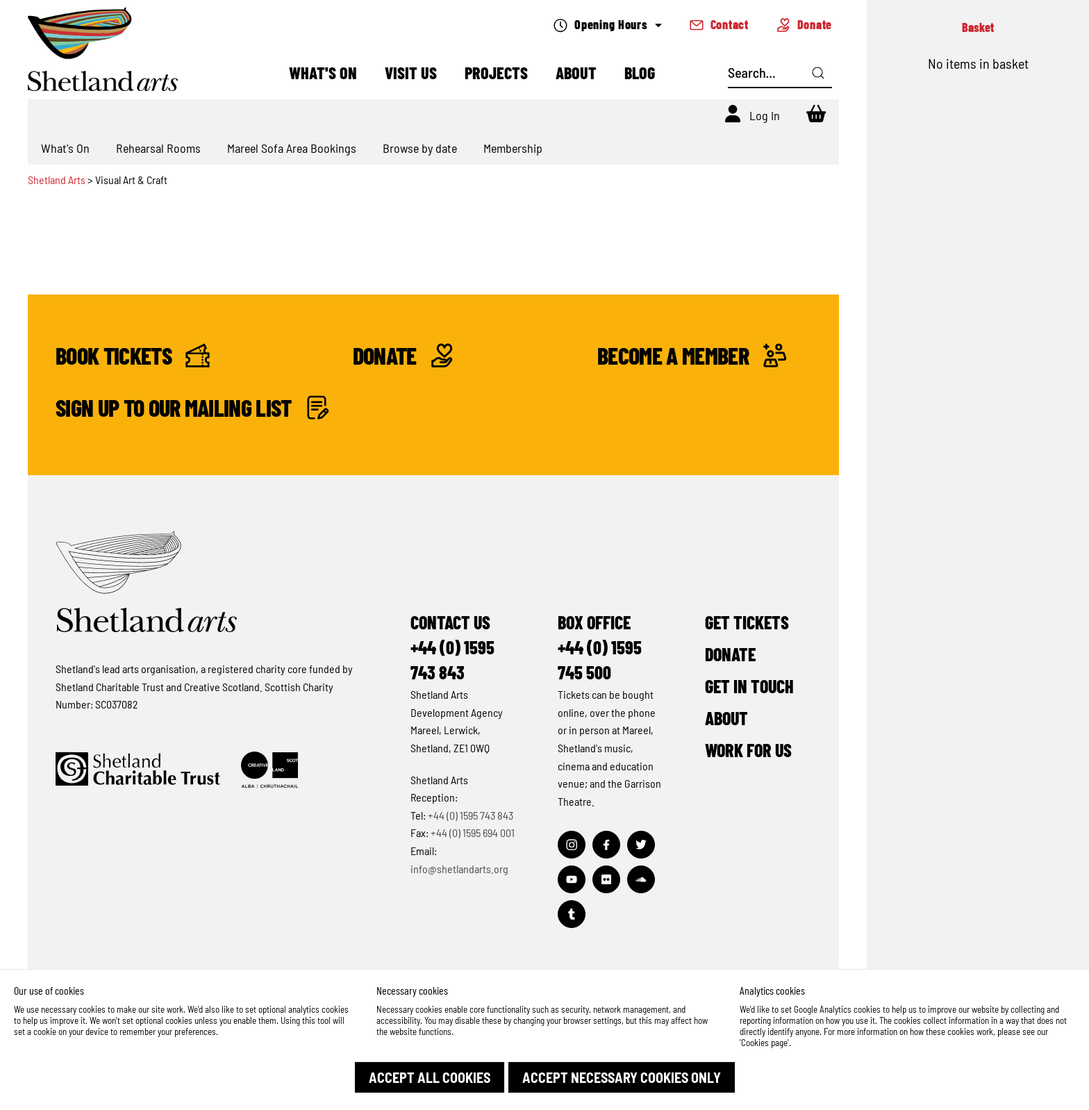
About (576, 73)
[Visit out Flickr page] (606, 879)
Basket (978, 27)
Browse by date (420, 148)
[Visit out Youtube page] (571, 879)
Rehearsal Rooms (158, 148)
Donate (804, 24)
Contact (719, 24)
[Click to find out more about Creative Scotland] (269, 770)
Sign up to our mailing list (193, 407)
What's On (323, 73)
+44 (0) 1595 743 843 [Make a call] (470, 815)
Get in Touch (749, 686)
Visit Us (411, 73)
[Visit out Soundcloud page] (641, 879)
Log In (764, 115)
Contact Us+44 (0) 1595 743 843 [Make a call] (452, 647)
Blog (639, 73)
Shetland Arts (58, 179)
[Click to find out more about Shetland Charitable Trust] (138, 770)
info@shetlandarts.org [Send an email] (459, 868)
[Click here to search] (818, 73)
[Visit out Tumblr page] (571, 914)
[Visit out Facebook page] (606, 845)
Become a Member (692, 355)
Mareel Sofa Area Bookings (291, 148)
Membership (512, 148)
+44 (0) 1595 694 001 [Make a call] (473, 832)
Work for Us (748, 750)
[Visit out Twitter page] (641, 845)
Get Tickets (747, 622)
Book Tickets (133, 355)
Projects (496, 73)
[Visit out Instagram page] (571, 845)
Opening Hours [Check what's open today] (607, 25)
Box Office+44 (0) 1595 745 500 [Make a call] (600, 647)
